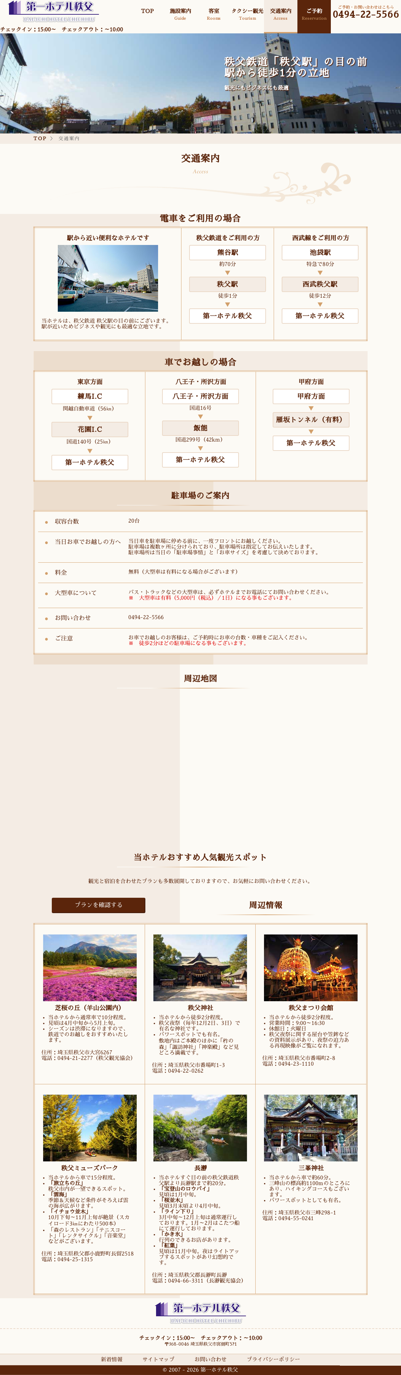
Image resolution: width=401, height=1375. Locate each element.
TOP (39, 138)
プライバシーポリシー (273, 1359)
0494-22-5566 (366, 14)
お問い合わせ (210, 1359)
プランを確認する (99, 905)
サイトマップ (158, 1359)
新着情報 (111, 1359)
